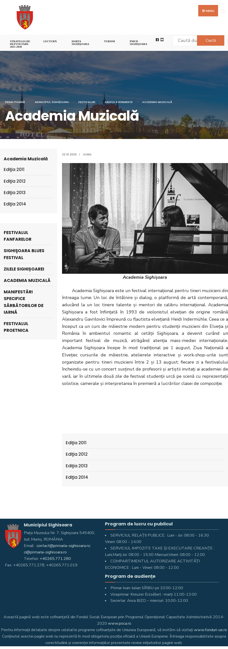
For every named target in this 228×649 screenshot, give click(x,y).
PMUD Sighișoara (138, 42)
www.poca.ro (119, 623)
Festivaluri (86, 102)
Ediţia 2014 (77, 477)
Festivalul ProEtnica (16, 327)
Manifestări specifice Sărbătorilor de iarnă (23, 302)
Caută (211, 40)
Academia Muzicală (157, 102)
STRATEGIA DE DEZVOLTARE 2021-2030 (20, 44)
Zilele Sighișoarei (24, 269)
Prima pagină (15, 102)
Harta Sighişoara (80, 42)
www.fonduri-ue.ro (210, 630)
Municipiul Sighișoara (52, 102)
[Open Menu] (222, 11)
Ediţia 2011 (76, 443)
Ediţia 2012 (77, 454)
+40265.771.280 (55, 558)
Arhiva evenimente (119, 102)
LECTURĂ (50, 41)
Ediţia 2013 (77, 466)
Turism (109, 41)
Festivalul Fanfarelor (18, 236)
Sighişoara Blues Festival (24, 254)
